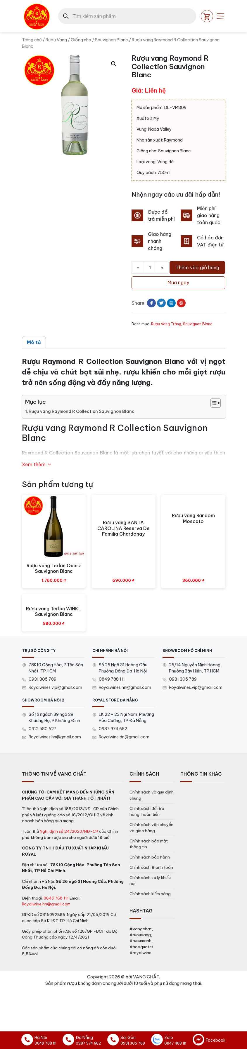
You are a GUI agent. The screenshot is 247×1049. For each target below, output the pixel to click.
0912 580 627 (42, 728)
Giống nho (81, 39)
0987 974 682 (113, 728)
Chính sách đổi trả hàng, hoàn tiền (146, 811)
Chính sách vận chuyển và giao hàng (151, 827)
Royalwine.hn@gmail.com (46, 904)
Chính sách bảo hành (149, 857)
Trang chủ (32, 39)
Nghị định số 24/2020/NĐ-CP (69, 831)
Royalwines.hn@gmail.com (125, 687)
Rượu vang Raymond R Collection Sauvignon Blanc (81, 411)
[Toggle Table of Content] (212, 403)
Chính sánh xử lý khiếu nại (150, 880)
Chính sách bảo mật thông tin (148, 843)
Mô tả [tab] (34, 342)
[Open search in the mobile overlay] (127, 16)
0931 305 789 (42, 679)
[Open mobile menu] (220, 16)
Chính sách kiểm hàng (150, 893)
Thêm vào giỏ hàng (197, 267)
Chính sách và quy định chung (151, 795)
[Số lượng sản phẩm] (150, 267)
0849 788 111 (112, 679)
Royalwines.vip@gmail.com (55, 687)
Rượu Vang (56, 39)
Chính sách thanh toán (151, 867)
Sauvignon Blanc (111, 39)
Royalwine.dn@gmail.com (124, 737)
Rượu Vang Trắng (166, 323)
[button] (113, 64)
